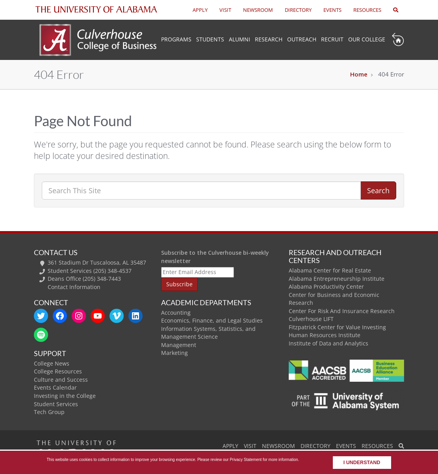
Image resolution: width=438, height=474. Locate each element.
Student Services (56, 404)
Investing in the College (65, 395)
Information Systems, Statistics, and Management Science (208, 333)
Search (378, 190)
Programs (176, 39)
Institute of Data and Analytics (328, 343)
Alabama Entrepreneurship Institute (336, 278)
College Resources (58, 371)
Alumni (239, 39)
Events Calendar (55, 387)
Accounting (176, 312)
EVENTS (332, 9)
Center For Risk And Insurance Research (342, 311)
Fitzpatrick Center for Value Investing (337, 327)
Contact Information (74, 287)
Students (210, 39)
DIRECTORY (298, 9)
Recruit (332, 39)
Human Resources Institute (324, 335)
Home (358, 74)
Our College (366, 39)
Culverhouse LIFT (311, 319)
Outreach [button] (301, 39)
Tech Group (49, 412)
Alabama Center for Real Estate (330, 270)
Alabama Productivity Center (326, 286)
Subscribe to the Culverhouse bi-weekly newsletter (215, 257)
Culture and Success (61, 379)
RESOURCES (367, 9)
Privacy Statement (246, 459)
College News (51, 363)
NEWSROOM (258, 9)
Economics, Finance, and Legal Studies (212, 320)
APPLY (200, 9)
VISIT (225, 9)
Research (268, 39)
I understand (361, 462)
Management (178, 345)
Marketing (174, 352)
